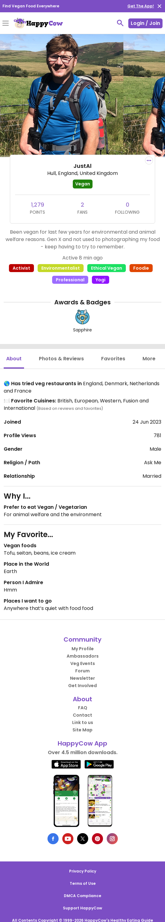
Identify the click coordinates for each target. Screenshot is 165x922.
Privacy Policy (82, 871)
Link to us (82, 722)
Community (82, 639)
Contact (82, 715)
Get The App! (140, 6)
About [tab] (14, 358)
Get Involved (82, 686)
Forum (82, 671)
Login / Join (145, 23)
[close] (159, 6)
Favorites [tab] (113, 358)
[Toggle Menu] (5, 24)
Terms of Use (83, 883)
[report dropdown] (149, 160)
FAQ (82, 708)
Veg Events (82, 663)
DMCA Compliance (82, 895)
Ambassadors (83, 656)
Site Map (82, 730)
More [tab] (148, 358)
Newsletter (82, 678)
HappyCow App (82, 743)
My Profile (83, 649)
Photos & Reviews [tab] (61, 358)
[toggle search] (120, 23)
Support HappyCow (82, 908)
